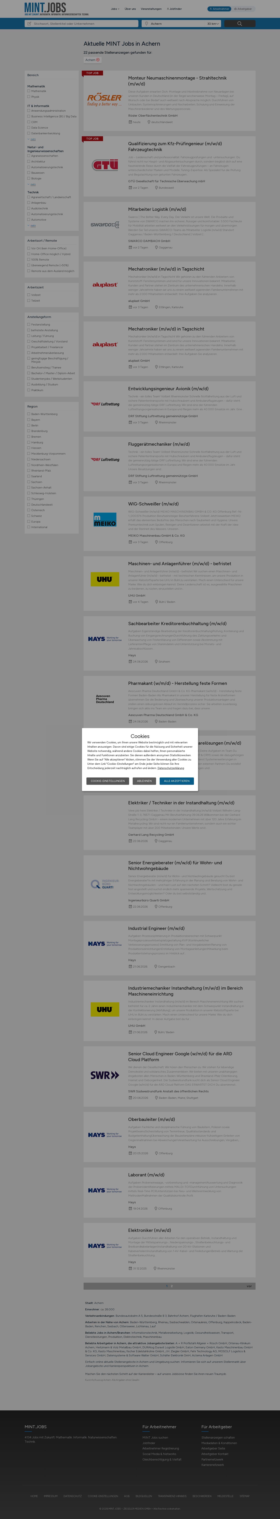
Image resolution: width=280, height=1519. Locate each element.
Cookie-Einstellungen (108, 781)
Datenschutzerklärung (171, 768)
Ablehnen (144, 781)
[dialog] (140, 759)
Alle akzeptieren (176, 781)
